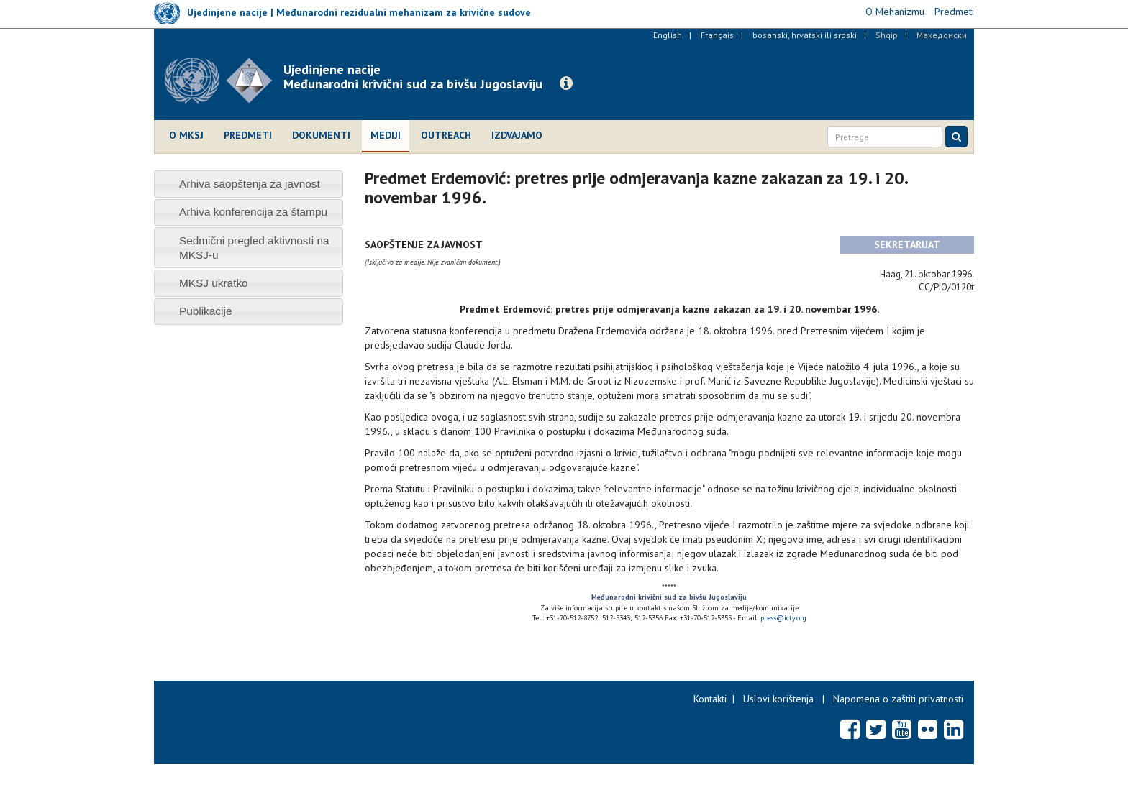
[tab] (248, 183)
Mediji (385, 135)
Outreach (446, 135)
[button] (566, 83)
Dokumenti (321, 135)
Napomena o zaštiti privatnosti (898, 698)
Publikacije (205, 311)
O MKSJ (186, 135)
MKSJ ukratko (213, 283)
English (667, 34)
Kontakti (710, 698)
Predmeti (248, 135)
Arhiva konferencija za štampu (253, 212)
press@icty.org (783, 618)
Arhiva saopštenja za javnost (249, 184)
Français (717, 34)
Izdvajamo (516, 135)
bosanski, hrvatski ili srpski (804, 34)
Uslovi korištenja (778, 698)
